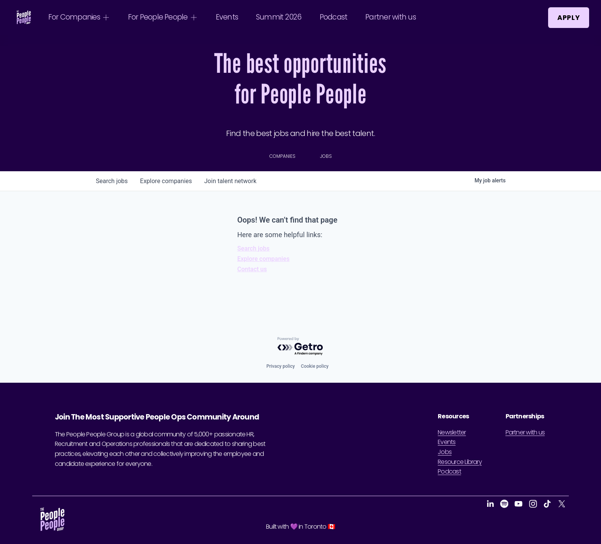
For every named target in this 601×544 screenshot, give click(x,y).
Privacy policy (280, 366)
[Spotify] (504, 503)
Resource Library (460, 461)
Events (227, 17)
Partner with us (390, 17)
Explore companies (263, 258)
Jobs (445, 451)
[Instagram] (533, 503)
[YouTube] (518, 503)
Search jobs (253, 248)
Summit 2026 (279, 17)
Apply (568, 17)
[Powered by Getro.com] (300, 346)
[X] (562, 503)
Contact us (252, 269)
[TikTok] (547, 503)
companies (166, 181)
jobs (112, 181)
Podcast (334, 17)
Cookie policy (314, 366)
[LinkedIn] (490, 503)
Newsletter (452, 432)
